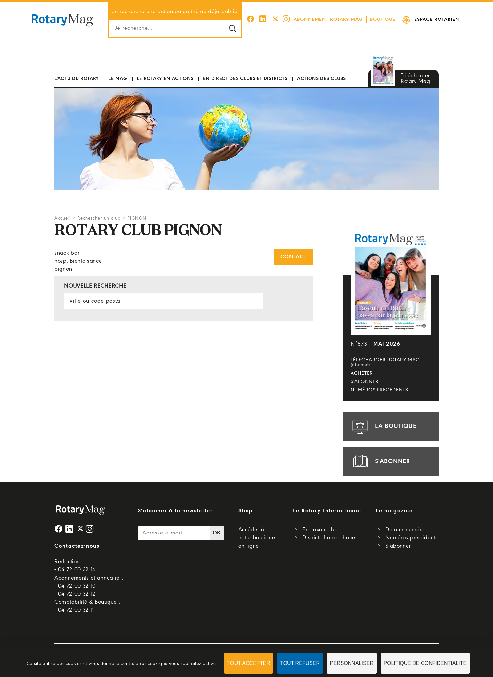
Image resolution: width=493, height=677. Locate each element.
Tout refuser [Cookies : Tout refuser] (300, 663)
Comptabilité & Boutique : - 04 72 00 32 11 (87, 606)
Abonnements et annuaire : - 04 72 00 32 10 (88, 582)
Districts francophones (330, 538)
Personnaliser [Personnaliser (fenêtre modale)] (352, 663)
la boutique (383, 426)
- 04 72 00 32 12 (74, 594)
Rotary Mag (62, 20)
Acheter (362, 373)
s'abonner (380, 461)
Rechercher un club (99, 218)
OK (217, 533)
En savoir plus (320, 530)
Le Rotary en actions (165, 78)
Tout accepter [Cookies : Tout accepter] (248, 663)
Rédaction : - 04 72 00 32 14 (74, 566)
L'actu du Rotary (76, 78)
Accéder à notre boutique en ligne (256, 538)
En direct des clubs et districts (245, 78)
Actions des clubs (321, 78)
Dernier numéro (404, 530)
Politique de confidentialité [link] (425, 663)
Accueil (62, 218)
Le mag (118, 78)
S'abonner (365, 381)
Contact (293, 257)
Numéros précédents (379, 390)
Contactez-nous (77, 546)
